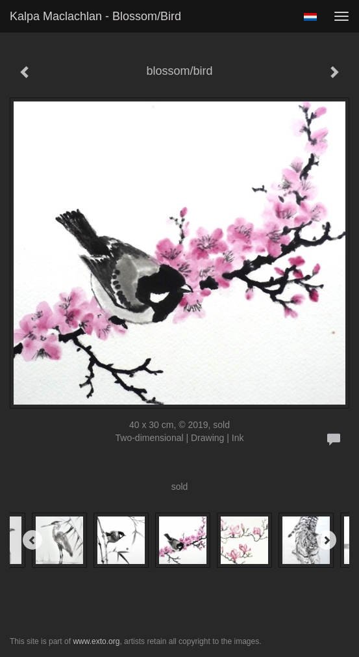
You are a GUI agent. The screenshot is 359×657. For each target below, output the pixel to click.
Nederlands (310, 17)
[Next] (326, 540)
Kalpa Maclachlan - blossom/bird (95, 16)
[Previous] (32, 540)
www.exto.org (96, 641)
